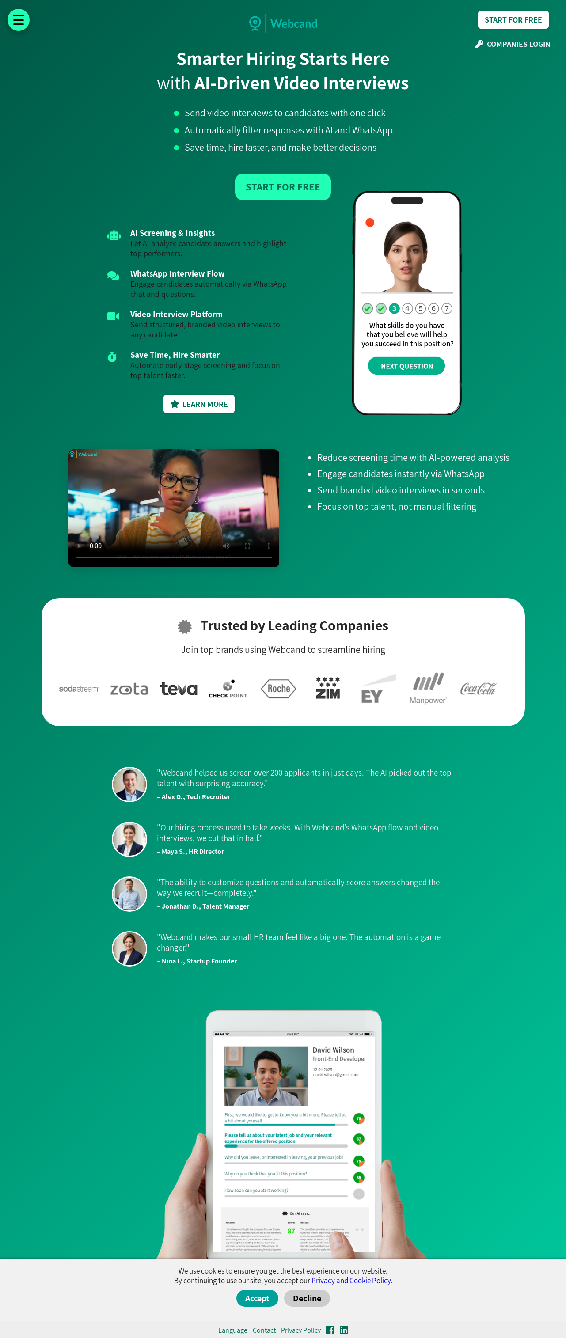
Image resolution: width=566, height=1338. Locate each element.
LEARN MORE (199, 404)
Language (232, 1330)
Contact (264, 1330)
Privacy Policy (301, 1330)
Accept (257, 1298)
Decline (307, 1298)
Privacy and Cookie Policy (351, 1280)
